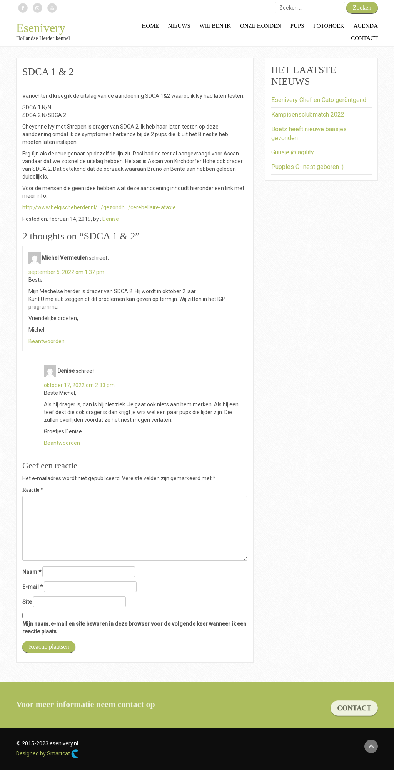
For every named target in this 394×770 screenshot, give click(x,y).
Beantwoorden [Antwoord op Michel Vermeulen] (46, 341)
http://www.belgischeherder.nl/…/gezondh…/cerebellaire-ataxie (99, 207)
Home (150, 26)
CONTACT (354, 712)
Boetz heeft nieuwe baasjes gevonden (309, 133)
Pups (297, 26)
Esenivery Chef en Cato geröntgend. (319, 100)
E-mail (32, 587)
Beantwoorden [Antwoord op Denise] (62, 443)
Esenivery (40, 28)
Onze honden (260, 26)
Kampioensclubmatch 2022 (307, 114)
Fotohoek (328, 26)
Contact (364, 38)
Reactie (32, 490)
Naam (31, 572)
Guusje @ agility (292, 152)
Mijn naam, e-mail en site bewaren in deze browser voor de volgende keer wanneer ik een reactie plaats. (134, 628)
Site (27, 602)
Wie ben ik (215, 26)
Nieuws (179, 26)
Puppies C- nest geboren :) (307, 166)
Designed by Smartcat (47, 753)
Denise (110, 219)
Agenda (366, 26)
